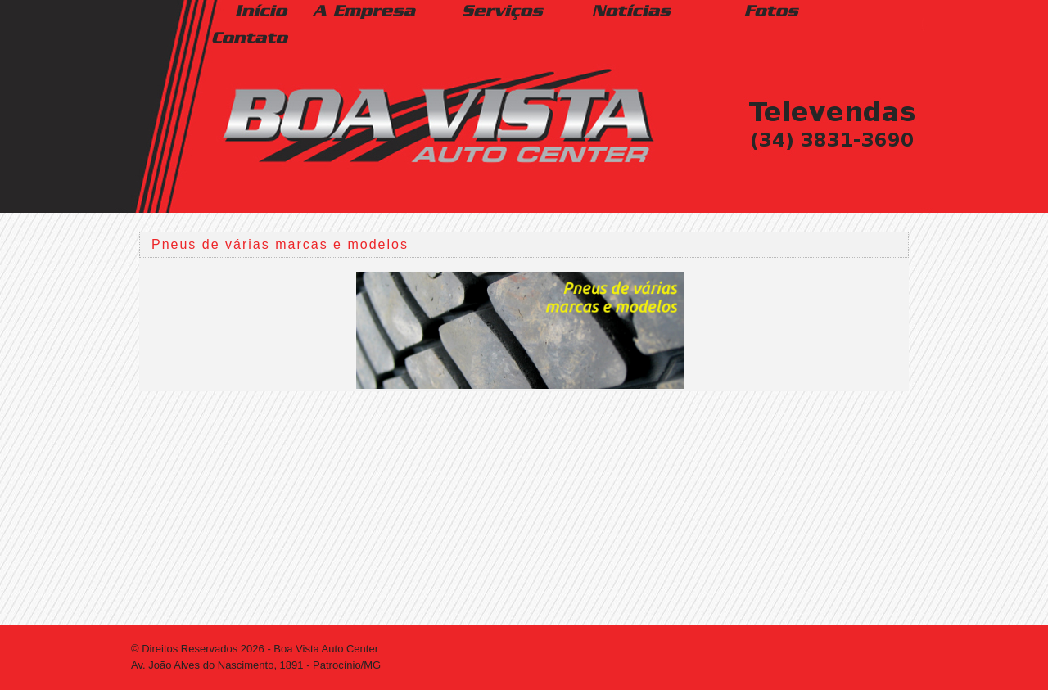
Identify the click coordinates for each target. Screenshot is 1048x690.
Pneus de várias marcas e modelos (280, 244)
